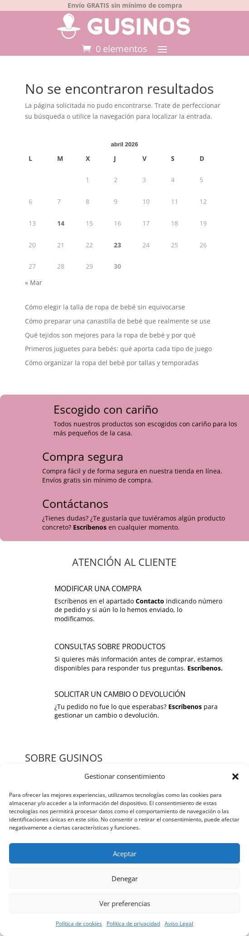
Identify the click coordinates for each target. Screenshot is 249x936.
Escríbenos (90, 527)
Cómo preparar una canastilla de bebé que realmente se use (117, 321)
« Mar (33, 282)
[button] (235, 776)
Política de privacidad (133, 923)
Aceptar (125, 853)
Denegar (125, 878)
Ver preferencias (124, 903)
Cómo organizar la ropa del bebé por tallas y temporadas (112, 362)
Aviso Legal (179, 923)
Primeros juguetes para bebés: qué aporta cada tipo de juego (118, 348)
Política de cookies (79, 923)
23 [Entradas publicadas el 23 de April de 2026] (117, 245)
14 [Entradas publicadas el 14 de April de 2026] (60, 223)
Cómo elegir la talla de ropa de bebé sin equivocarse (105, 307)
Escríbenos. (205, 668)
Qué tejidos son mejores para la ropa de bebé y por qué (110, 335)
